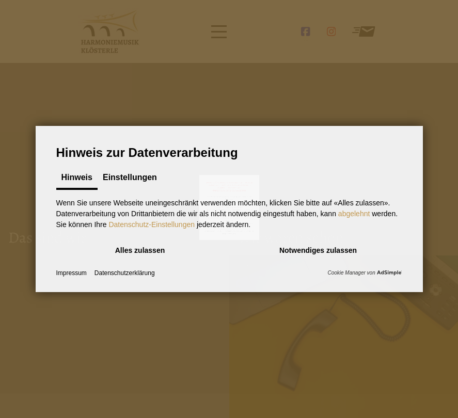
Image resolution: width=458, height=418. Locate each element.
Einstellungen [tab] (130, 177)
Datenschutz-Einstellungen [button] (151, 224)
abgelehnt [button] (354, 214)
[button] (140, 250)
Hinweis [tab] (76, 177)
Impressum (71, 273)
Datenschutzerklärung (124, 273)
